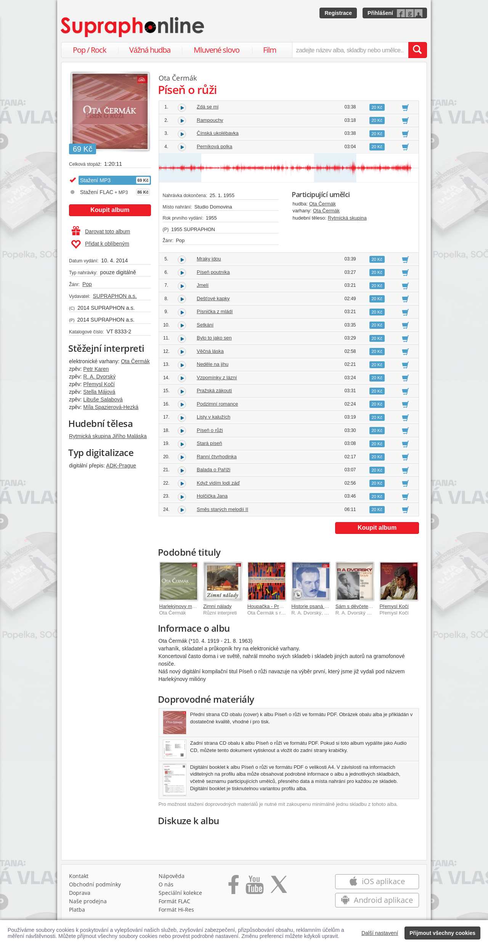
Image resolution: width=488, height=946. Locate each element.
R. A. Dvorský (99, 377)
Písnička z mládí (215, 311)
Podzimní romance (217, 404)
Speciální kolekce (180, 892)
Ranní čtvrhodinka (217, 456)
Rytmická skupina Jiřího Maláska (108, 436)
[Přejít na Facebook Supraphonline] (233, 887)
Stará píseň (209, 443)
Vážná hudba (149, 50)
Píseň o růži (210, 430)
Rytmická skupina (347, 218)
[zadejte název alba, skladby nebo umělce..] (350, 50)
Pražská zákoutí (214, 390)
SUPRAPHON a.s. (114, 296)
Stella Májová (99, 392)
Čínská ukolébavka (218, 133)
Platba (77, 909)
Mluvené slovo (216, 50)
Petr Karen (96, 369)
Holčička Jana (212, 496)
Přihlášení (380, 13)
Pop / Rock (89, 50)
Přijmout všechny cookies (442, 933)
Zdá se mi (207, 107)
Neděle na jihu (212, 364)
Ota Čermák (135, 361)
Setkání (205, 325)
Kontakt (78, 876)
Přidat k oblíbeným (100, 244)
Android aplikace (377, 900)
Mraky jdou (209, 259)
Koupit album (109, 210)
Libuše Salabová (103, 399)
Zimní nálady (217, 606)
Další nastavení (379, 933)
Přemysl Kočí (98, 384)
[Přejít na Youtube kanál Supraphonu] (254, 887)
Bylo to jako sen (214, 338)
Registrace (338, 13)
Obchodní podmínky (95, 884)
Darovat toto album (101, 231)
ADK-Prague (121, 465)
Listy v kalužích (213, 417)
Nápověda (172, 876)
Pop (87, 284)
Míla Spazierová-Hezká (110, 407)
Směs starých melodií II (222, 509)
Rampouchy (210, 120)
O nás (166, 884)
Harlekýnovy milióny (181, 606)
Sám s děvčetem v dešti (362, 606)
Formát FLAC (174, 901)
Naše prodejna (88, 901)
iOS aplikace (377, 881)
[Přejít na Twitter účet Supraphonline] (278, 887)
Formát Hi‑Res (176, 909)
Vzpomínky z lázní (217, 377)
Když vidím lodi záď (218, 483)
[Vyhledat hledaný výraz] (417, 50)
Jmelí (203, 285)
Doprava (79, 892)
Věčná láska (210, 351)
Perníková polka (214, 146)
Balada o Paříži (213, 469)
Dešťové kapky (213, 298)
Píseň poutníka (213, 272)
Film (269, 50)
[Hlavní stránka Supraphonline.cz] (133, 27)
